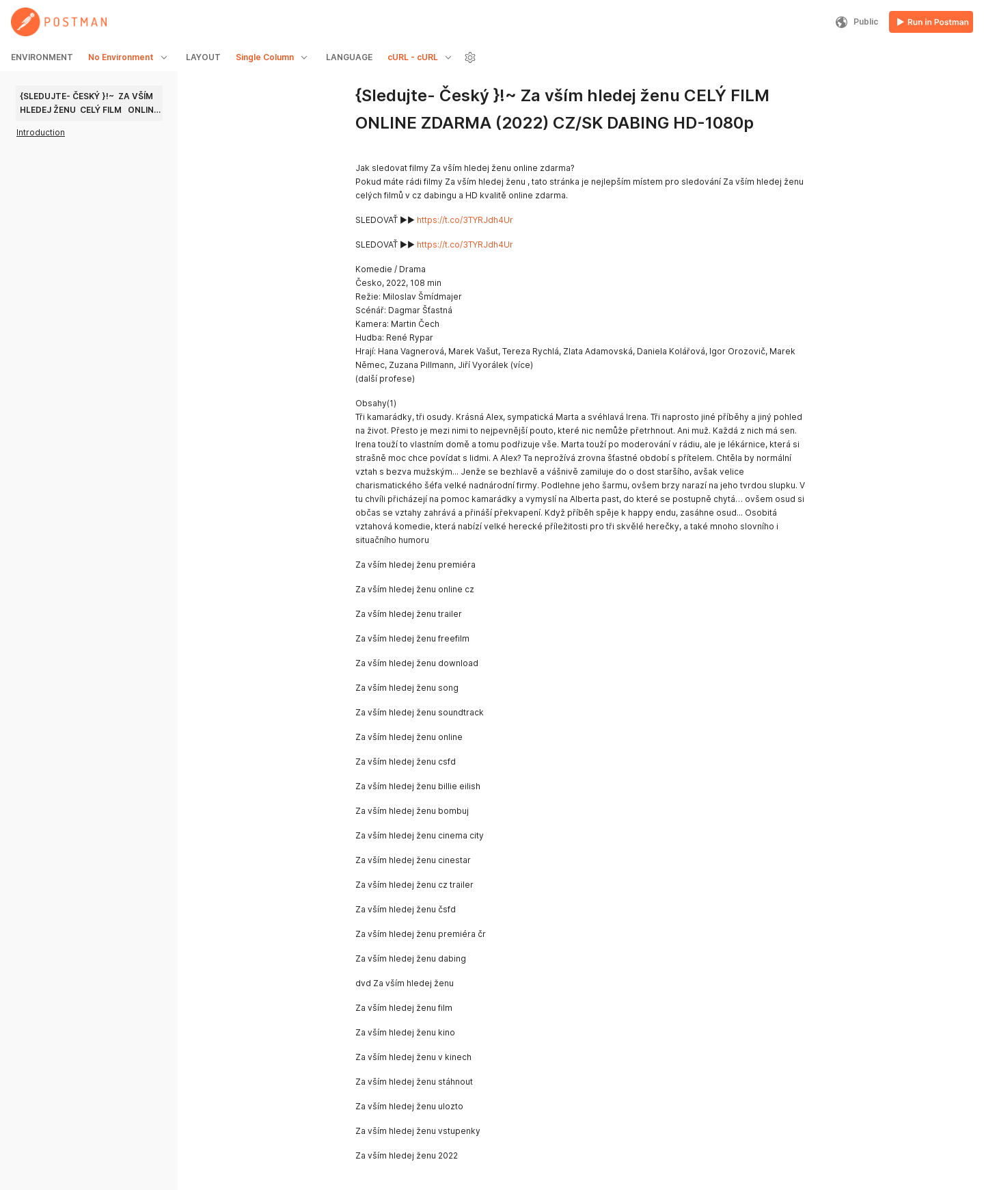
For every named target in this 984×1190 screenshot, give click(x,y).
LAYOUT (203, 57)
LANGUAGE (349, 57)
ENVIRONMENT (42, 57)
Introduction (40, 132)
